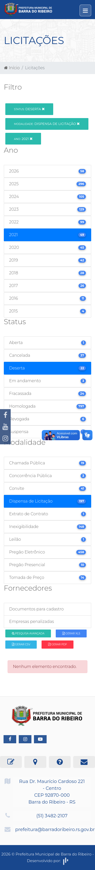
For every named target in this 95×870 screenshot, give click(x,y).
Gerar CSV (21, 644)
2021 (23, 139)
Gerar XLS (71, 633)
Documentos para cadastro (36, 609)
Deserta (29, 109)
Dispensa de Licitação (47, 124)
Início (12, 67)
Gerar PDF (57, 644)
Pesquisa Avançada (28, 633)
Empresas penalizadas (31, 621)
